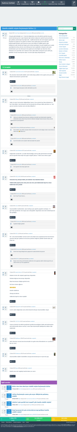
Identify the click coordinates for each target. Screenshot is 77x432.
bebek (27, 422)
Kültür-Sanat (62, 59)
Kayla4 (30, 404)
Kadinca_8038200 (33, 414)
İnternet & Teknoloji (64, 57)
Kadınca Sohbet (8, 3)
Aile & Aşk (21, 389)
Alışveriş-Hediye (63, 42)
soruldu (42, 33)
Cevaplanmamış (25, 4)
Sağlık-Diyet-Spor (63, 68)
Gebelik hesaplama (17, 422)
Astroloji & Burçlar (64, 44)
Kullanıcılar (38, 4)
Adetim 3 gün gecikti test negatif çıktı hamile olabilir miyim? (31, 402)
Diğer (19, 398)
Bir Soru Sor (45, 4)
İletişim (3, 422)
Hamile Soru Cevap (52, 4)
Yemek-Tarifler (63, 73)
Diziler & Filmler (63, 51)
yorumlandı (33, 85)
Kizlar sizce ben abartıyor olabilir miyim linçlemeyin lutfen (31, 386)
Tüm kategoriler (63, 35)
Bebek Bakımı (61, 4)
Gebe (23, 422)
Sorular (18, 4)
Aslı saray (31, 389)
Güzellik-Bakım (63, 55)
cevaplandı (36, 71)
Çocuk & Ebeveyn (63, 48)
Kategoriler (32, 4)
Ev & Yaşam (62, 53)
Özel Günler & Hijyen (64, 64)
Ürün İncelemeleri (63, 38)
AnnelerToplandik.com (70, 422)
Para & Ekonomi (63, 66)
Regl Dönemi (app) (64, 77)
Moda (60, 62)
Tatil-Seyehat (62, 70)
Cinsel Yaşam (17, 33)
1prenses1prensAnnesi (31, 398)
